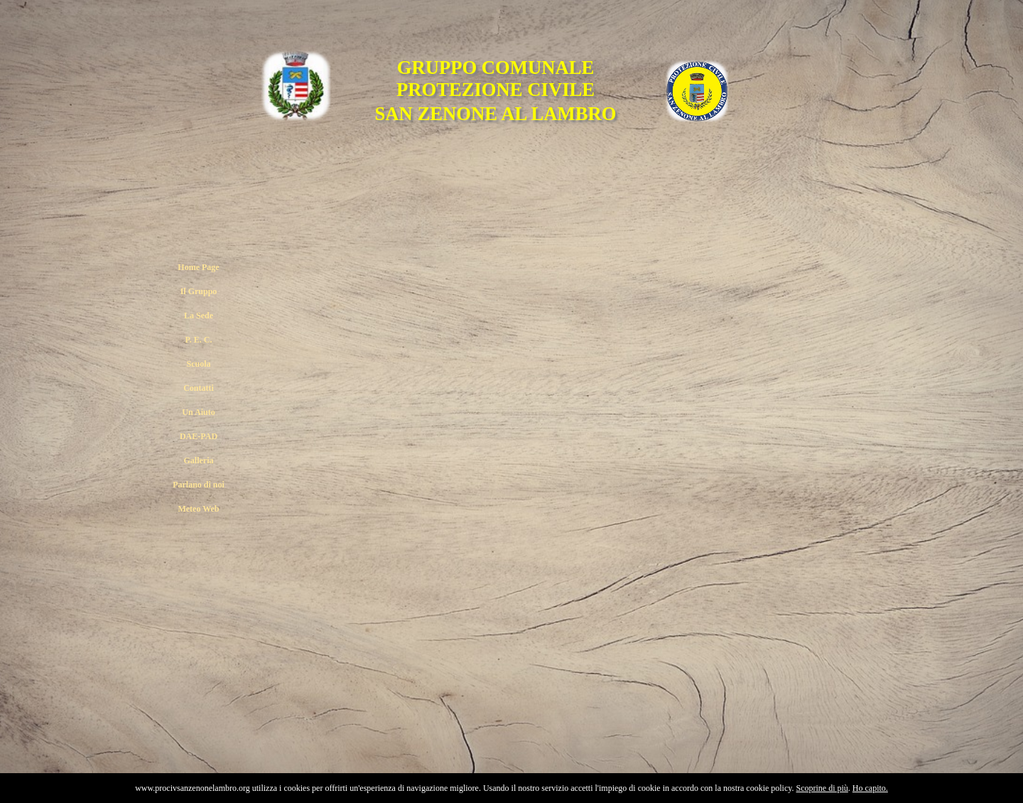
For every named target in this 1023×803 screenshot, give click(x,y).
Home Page (198, 267)
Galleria (199, 460)
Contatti (198, 388)
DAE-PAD (198, 436)
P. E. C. (198, 340)
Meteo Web (198, 509)
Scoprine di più (822, 788)
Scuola (198, 364)
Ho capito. (870, 788)
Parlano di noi (198, 485)
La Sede (198, 315)
